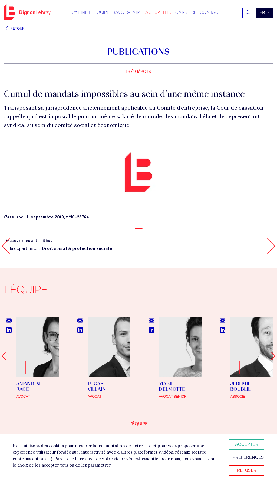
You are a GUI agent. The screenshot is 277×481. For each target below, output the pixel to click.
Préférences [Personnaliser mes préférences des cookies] (248, 457)
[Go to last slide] (5, 356)
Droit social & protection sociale (77, 248)
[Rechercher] (247, 13)
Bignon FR (27, 12)
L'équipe (138, 423)
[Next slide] (271, 356)
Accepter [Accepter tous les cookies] (246, 444)
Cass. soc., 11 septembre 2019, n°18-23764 (46, 217)
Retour (14, 28)
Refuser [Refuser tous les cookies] (246, 470)
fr (263, 12)
